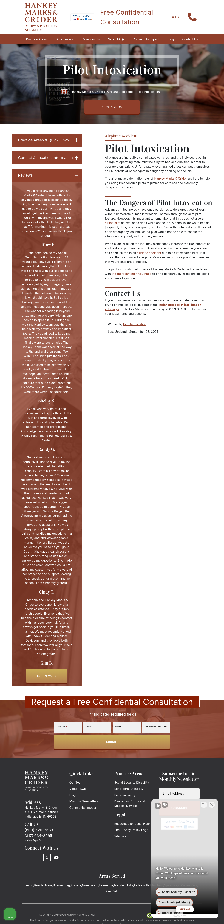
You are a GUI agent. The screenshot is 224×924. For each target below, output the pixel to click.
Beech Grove (43, 885)
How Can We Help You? (156, 727)
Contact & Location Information (48, 157)
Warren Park (188, 885)
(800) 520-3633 (39, 830)
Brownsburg (61, 885)
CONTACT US (112, 107)
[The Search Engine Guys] (157, 915)
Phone (118, 727)
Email (89, 727)
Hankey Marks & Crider (170, 178)
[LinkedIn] (37, 857)
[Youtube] (56, 857)
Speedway (171, 885)
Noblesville (141, 885)
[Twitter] (47, 857)
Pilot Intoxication (134, 324)
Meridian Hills (123, 885)
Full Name (62, 727)
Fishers (76, 885)
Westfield (111, 891)
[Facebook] (28, 857)
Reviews (48, 175)
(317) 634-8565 (38, 835)
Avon (29, 885)
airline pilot (113, 223)
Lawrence (106, 885)
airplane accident (149, 253)
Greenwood (90, 885)
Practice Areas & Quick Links (48, 140)
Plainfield (156, 885)
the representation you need (132, 274)
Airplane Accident (121, 136)
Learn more (46, 676)
